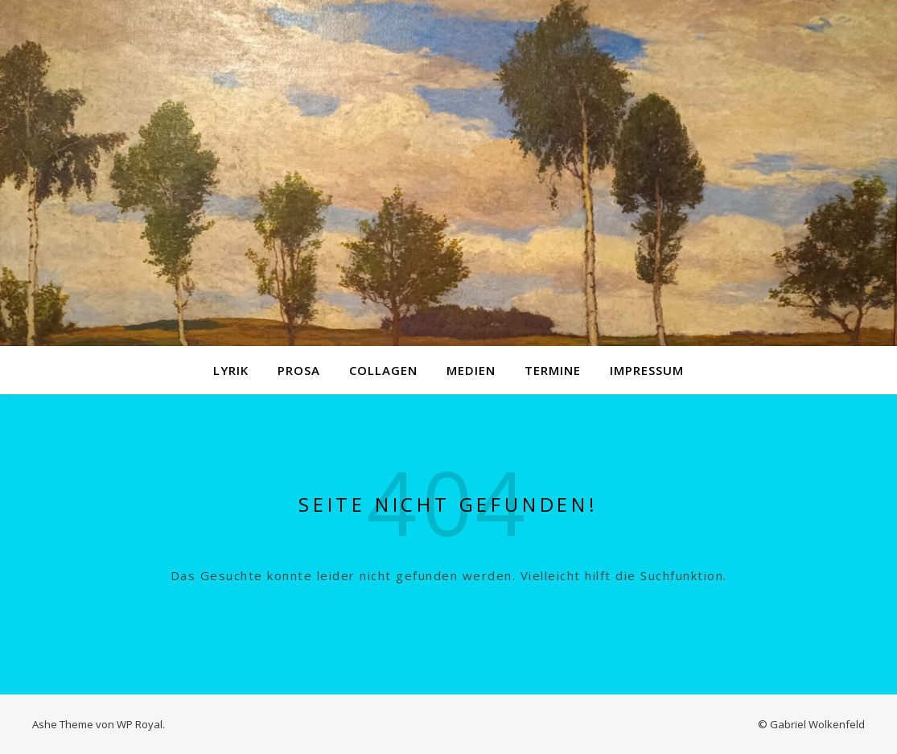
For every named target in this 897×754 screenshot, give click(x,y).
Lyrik (231, 370)
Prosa (299, 370)
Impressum (647, 370)
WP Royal (140, 724)
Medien (471, 370)
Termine (553, 370)
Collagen (383, 370)
